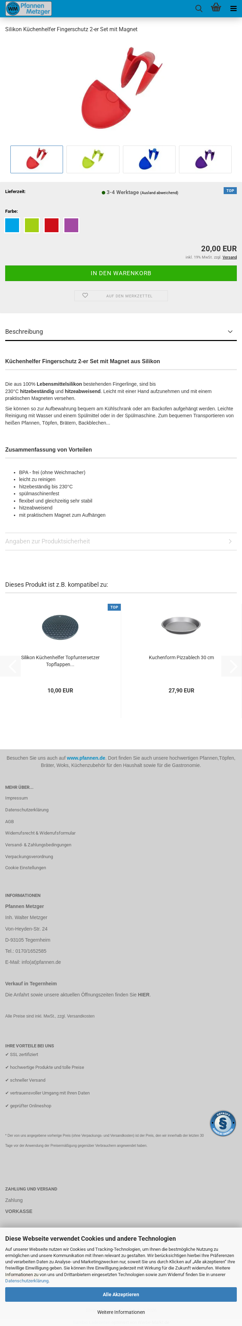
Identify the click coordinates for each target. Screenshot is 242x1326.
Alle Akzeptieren (121, 1294)
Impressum (16, 798)
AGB (9, 821)
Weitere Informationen (121, 1312)
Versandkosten (81, 1016)
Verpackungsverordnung (29, 856)
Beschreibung (24, 331)
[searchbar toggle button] (198, 8)
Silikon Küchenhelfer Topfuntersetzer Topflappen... (60, 661)
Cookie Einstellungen (25, 867)
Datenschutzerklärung (26, 1280)
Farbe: (11, 211)
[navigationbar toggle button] (233, 8)
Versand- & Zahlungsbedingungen (38, 844)
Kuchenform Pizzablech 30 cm (181, 657)
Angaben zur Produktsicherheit (47, 541)
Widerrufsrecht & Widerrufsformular (40, 833)
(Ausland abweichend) (159, 193)
